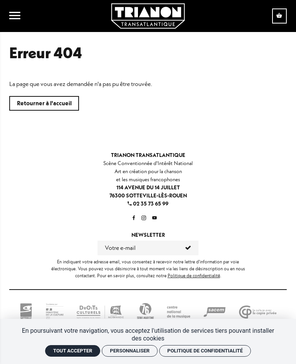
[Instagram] (143, 218)
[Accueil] (148, 15)
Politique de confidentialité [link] (205, 351)
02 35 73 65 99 (148, 203)
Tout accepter (72, 351)
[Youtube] (154, 218)
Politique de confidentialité (194, 275)
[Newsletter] (138, 248)
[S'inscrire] (188, 248)
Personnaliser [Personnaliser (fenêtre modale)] (130, 351)
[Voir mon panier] (279, 15)
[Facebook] (134, 218)
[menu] (14, 16)
